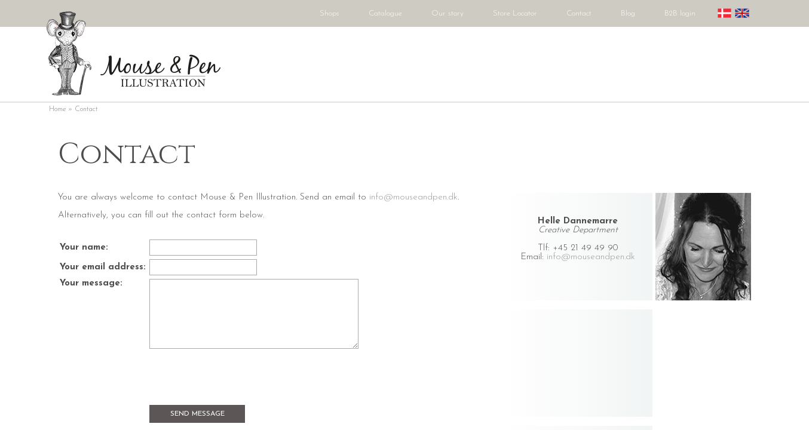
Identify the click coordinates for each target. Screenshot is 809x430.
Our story (447, 13)
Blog (628, 13)
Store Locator (515, 13)
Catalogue (385, 13)
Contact (579, 13)
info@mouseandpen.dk (591, 257)
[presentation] (240, 378)
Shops (329, 13)
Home (57, 109)
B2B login (679, 13)
